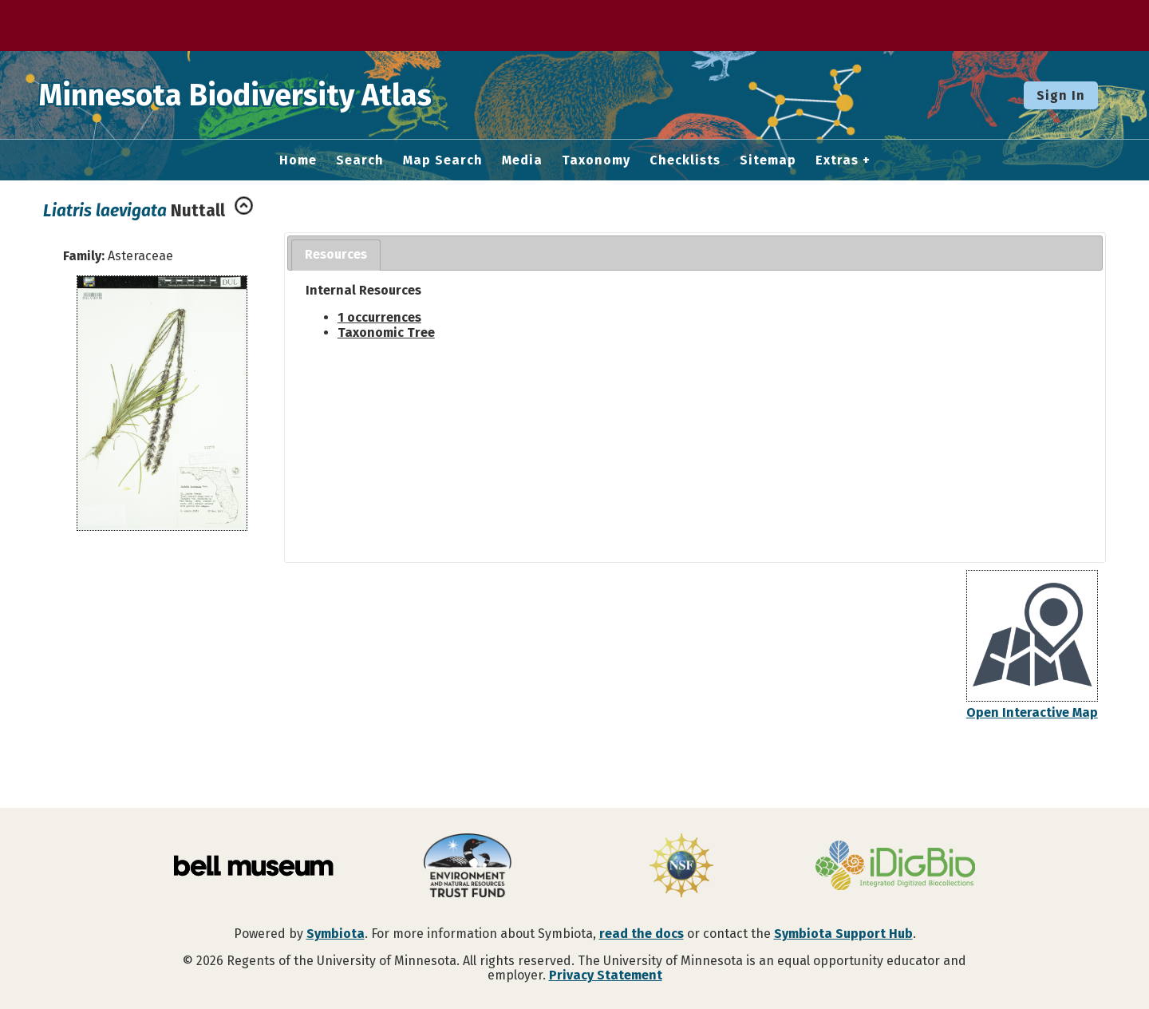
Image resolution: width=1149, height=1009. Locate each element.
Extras (837, 160)
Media (522, 160)
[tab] (336, 255)
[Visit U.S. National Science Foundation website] (681, 866)
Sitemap (768, 160)
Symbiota (335, 933)
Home (298, 160)
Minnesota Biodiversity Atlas (248, 95)
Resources (336, 254)
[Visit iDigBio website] (895, 867)
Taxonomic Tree (386, 332)
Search (360, 160)
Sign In (1060, 95)
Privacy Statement (605, 975)
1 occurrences (379, 317)
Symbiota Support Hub (843, 933)
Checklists (685, 160)
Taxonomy (596, 160)
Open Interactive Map (1032, 712)
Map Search (443, 160)
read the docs (641, 933)
